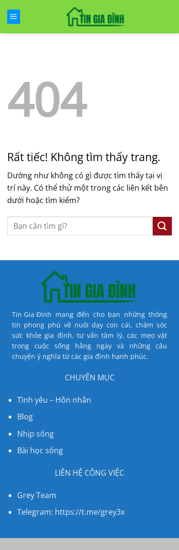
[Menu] (13, 17)
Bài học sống (40, 450)
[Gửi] (162, 226)
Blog (25, 416)
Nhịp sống (35, 433)
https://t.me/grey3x (90, 512)
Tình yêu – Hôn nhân (54, 400)
